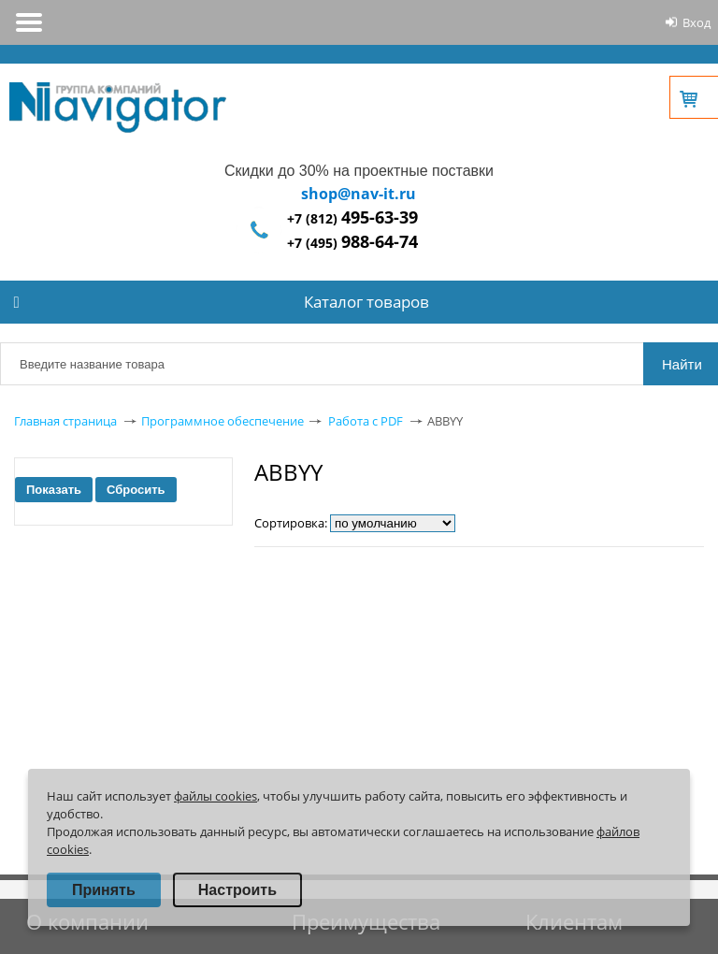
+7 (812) (352, 218)
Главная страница (65, 420)
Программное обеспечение (222, 420)
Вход (696, 22)
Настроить (237, 890)
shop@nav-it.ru (358, 193)
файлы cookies (215, 796)
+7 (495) (352, 243)
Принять (104, 890)
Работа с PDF (365, 420)
